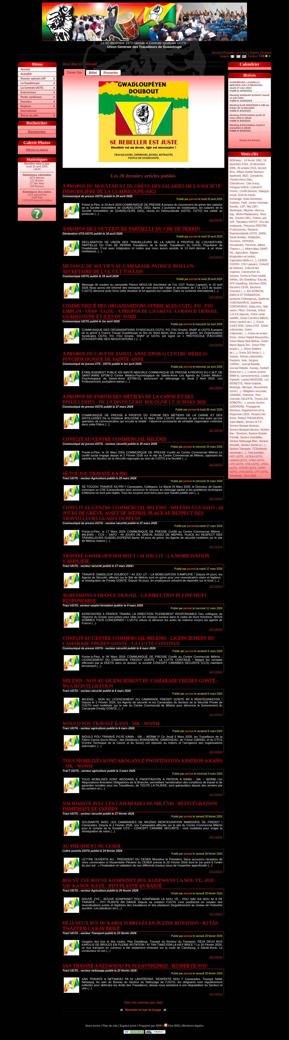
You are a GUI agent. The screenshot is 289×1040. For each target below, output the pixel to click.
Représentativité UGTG (243, 233)
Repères (25, 106)
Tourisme (235, 241)
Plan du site (109, 1025)
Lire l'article (215, 219)
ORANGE (235, 395)
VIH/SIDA (247, 241)
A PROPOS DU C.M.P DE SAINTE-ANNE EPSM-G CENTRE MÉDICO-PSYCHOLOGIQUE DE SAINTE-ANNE (135, 356)
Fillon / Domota (247, 310)
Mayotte (248, 210)
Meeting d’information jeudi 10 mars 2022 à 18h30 (247, 116)
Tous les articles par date (143, 1002)
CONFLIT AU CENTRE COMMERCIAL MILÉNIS (115, 439)
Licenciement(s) (250, 375)
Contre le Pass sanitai (253, 275)
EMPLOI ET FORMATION (245, 295)
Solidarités (254, 237)
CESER (262, 260)
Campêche (256, 175)
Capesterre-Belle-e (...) (243, 260)
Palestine (248, 395)
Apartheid (235, 175)
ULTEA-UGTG (253, 456)
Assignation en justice (242, 256)
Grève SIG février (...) (251, 352)
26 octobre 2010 (246, 168)
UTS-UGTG (246, 472)
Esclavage (236, 198)
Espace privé (128, 1025)
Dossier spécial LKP (33, 78)
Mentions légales (192, 1025)
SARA (262, 233)
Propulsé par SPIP (150, 1025)
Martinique (236, 210)
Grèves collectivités (251, 356)
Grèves (234, 356)
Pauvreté (250, 245)
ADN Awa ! (236, 160)
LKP (242, 206)
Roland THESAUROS (250, 418)
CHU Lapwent (249, 264)
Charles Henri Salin (241, 179)
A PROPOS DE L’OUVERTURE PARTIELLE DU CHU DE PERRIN (131, 229)
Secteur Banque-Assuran (244, 425)
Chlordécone (237, 183)
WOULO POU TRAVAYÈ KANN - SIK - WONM (111, 723)
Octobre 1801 (243, 218)
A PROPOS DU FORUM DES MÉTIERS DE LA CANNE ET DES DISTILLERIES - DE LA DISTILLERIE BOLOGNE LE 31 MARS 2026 (134, 399)
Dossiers (26, 101)
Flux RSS (172, 1025)
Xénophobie (237, 245)
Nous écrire (93, 1025)
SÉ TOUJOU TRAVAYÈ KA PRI (95, 473)
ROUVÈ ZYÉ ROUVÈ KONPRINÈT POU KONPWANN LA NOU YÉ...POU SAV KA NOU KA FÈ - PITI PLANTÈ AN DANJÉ (138, 883)
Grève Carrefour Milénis (254, 318)
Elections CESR (239, 287)
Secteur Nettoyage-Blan (243, 441)
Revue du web (29, 115)
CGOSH (234, 264)
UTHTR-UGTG (247, 468)
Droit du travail (246, 195)
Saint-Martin (237, 422)
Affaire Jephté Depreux (250, 172)
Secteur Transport (240, 448)
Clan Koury (252, 183)
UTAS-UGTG (256, 460)
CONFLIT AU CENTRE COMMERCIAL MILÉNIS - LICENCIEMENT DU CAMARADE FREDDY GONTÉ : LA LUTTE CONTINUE (138, 641)
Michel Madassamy (247, 214)
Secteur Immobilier (251, 437)
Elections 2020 (257, 283)
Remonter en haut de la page (143, 1009)
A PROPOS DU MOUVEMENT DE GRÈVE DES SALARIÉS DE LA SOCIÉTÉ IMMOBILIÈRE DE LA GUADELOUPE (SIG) (142, 189)
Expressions (28, 92)
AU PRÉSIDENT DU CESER (92, 846)
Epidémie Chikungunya (243, 298)
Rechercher (37, 132)
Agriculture (241, 252)
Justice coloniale (258, 202)
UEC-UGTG (237, 456)
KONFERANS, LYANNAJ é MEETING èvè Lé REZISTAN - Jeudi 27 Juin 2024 (246, 85)
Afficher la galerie (37, 149)
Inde (244, 360)
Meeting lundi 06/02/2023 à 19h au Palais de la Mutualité (249, 106)
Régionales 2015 (239, 414)
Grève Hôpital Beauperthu (253, 337)
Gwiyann (235, 360)
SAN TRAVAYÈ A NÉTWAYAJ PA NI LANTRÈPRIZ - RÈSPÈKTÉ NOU (135, 965)
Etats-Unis (255, 306)
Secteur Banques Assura (244, 429)
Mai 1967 (252, 206)
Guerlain (235, 202)
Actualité (26, 74)
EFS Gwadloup (238, 283)
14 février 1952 (252, 160)
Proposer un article (235, 52)
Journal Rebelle (250, 364)
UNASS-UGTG (238, 460)
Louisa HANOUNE (252, 379)
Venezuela (236, 475)
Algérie (254, 252)
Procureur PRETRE (255, 225)
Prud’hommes (238, 229)
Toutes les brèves (249, 140)
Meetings (235, 387)
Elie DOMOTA (255, 291)
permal (193, 199)
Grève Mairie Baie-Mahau (245, 341)
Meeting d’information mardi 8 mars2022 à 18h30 (247, 126)
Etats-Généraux (252, 198)
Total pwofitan (256, 452)
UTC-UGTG (236, 464)
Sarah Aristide (238, 237)
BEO (245, 175)
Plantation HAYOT (246, 222)
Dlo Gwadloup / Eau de (252, 279)
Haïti (244, 202)
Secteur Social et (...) (253, 445)
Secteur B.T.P (253, 422)
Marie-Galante (252, 383)
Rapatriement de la (253, 410)
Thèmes (254, 52)
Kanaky (234, 206)
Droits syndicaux (31, 97)
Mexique (247, 387)
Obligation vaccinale (254, 391)
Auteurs (266, 52)
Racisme (252, 229)
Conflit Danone (248, 191)
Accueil (216, 52)
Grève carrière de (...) (242, 322)
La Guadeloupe (29, 83)
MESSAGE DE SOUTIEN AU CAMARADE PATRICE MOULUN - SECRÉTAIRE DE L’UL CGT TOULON (129, 269)
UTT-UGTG (261, 472)
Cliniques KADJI (239, 187)
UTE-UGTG (252, 464)
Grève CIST (252, 325)
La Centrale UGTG (31, 87)
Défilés (234, 279)
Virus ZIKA (250, 475)
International (28, 110)
